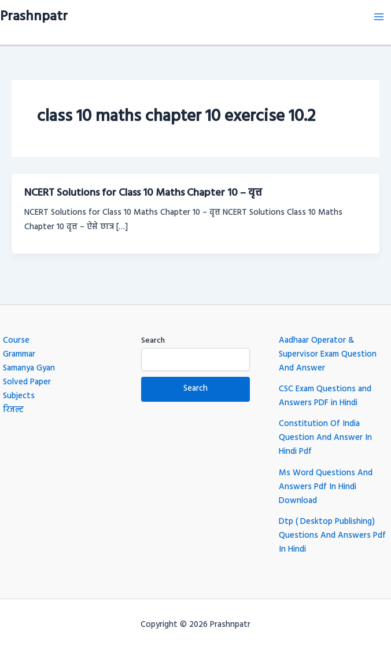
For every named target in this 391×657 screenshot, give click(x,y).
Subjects (19, 396)
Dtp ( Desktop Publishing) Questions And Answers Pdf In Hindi (332, 535)
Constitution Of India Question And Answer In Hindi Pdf (325, 437)
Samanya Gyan (29, 368)
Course (16, 340)
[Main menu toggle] (379, 17)
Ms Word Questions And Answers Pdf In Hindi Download (325, 487)
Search (153, 340)
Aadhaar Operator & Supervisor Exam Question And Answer (328, 354)
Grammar (19, 354)
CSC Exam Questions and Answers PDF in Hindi (325, 396)
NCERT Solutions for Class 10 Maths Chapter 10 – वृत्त (143, 193)
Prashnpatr (34, 17)
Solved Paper (27, 382)
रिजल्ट (13, 410)
